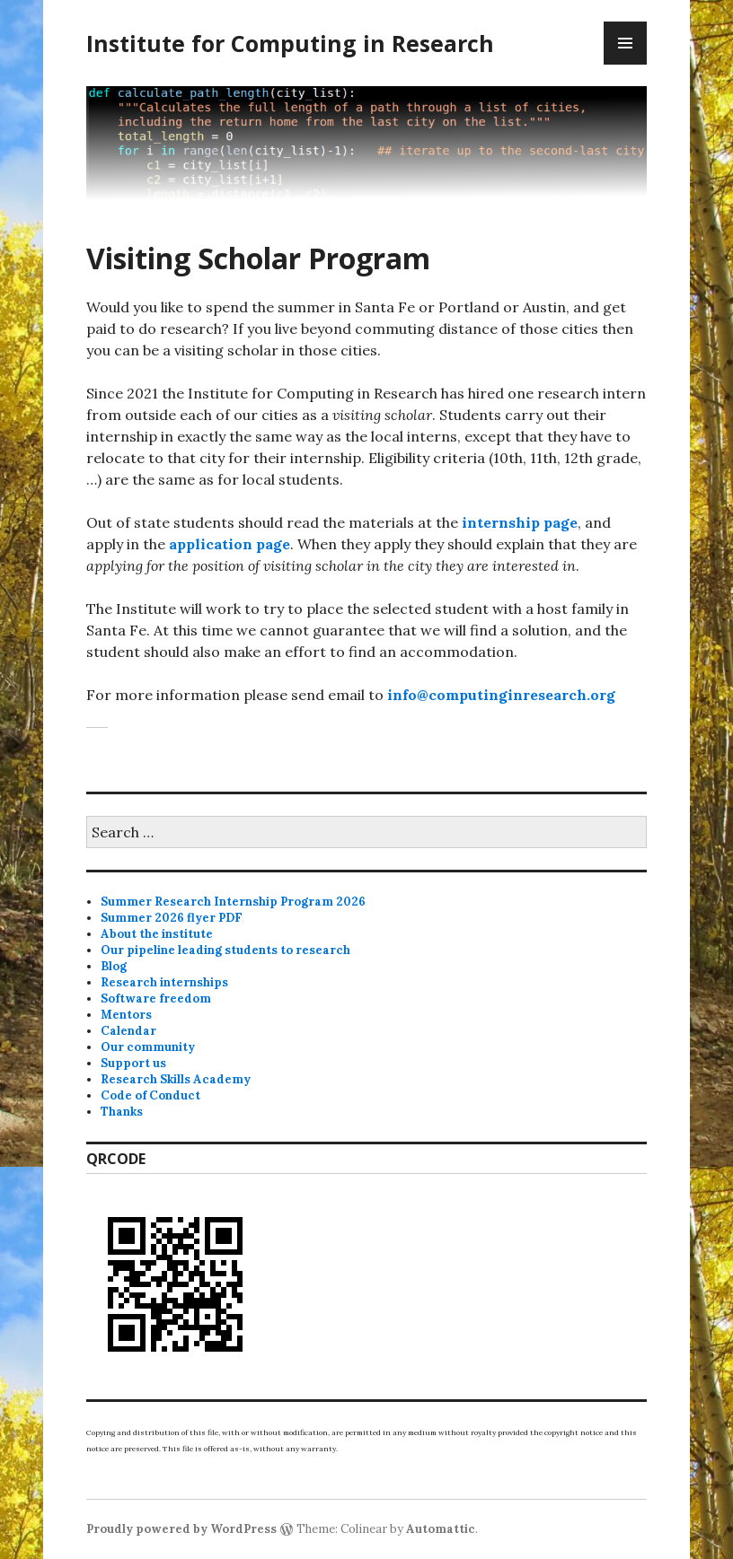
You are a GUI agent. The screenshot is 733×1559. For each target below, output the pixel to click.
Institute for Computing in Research (290, 43)
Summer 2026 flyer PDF (172, 917)
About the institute (157, 934)
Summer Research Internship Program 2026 (233, 901)
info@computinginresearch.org (501, 695)
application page (229, 544)
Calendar (128, 1030)
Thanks (122, 1111)
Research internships (164, 982)
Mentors (126, 1014)
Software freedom (156, 998)
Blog (114, 966)
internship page (520, 522)
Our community (148, 1047)
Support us (133, 1063)
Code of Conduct (150, 1095)
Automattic (440, 1529)
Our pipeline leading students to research (225, 950)
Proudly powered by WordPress (181, 1529)
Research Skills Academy (176, 1079)
